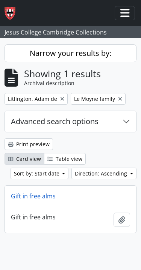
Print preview (29, 144)
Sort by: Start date (37, 173)
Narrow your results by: (70, 53)
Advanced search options (55, 121)
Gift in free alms (33, 196)
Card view (24, 158)
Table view (64, 158)
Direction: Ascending (102, 173)
